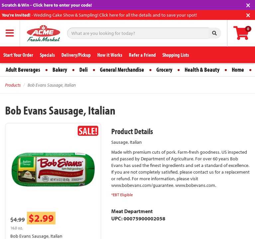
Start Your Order (18, 54)
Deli (83, 69)
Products (13, 85)
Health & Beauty (202, 69)
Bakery (59, 69)
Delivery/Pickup (76, 54)
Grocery (164, 69)
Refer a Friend (142, 54)
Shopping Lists (175, 54)
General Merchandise (122, 69)
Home (238, 69)
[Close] (248, 4)
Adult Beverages (23, 69)
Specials (47, 54)
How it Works (109, 54)
